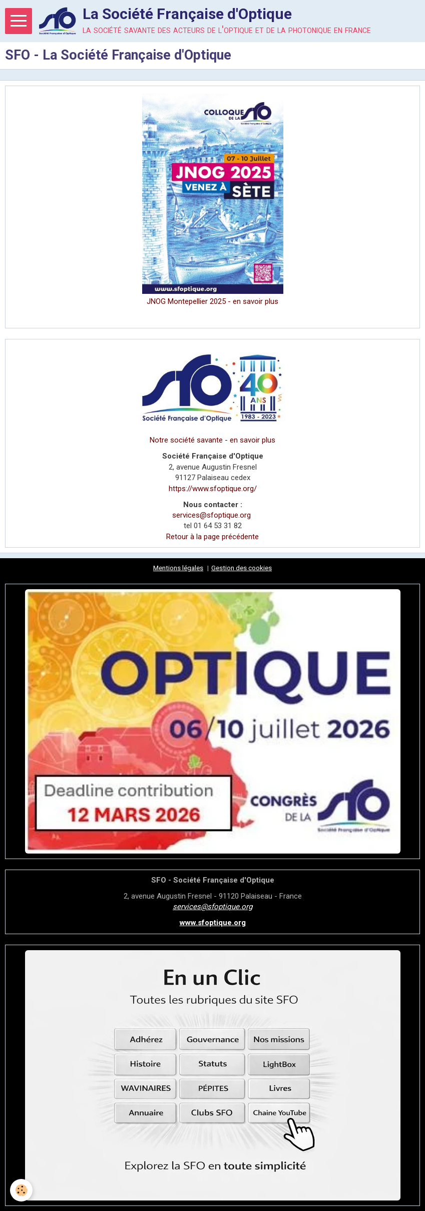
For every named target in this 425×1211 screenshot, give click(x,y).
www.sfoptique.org (213, 922)
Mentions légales (178, 568)
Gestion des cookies (241, 568)
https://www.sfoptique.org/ (213, 488)
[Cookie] (21, 1190)
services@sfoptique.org (211, 515)
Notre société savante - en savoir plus (212, 440)
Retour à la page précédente (212, 536)
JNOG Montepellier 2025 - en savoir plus (212, 301)
